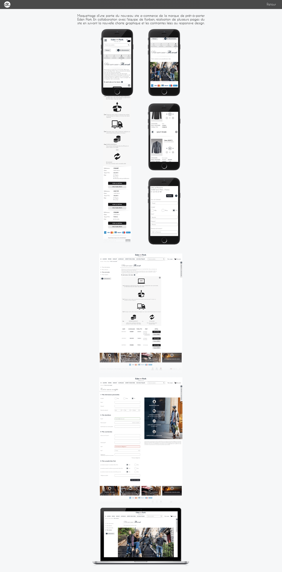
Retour (271, 4)
